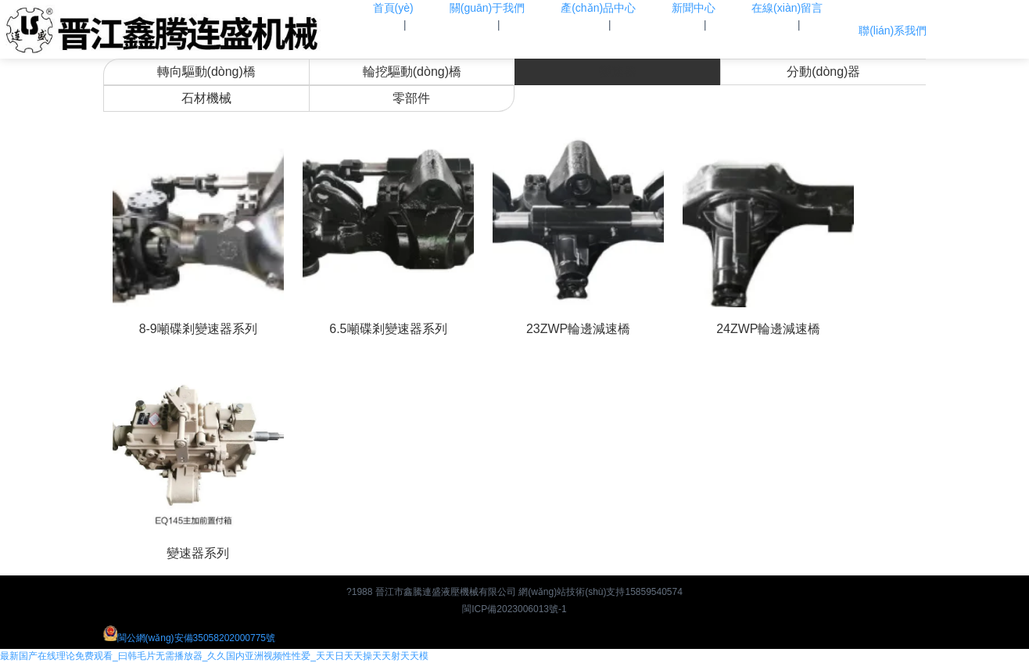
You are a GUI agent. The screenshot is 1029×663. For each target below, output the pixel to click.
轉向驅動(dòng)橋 (206, 71)
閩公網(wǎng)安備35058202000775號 (189, 638)
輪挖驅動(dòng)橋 (412, 71)
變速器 (617, 71)
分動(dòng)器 (823, 71)
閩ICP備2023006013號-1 (514, 609)
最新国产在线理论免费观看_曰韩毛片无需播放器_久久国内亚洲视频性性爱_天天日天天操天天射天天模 (214, 655)
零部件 (411, 98)
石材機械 (206, 98)
